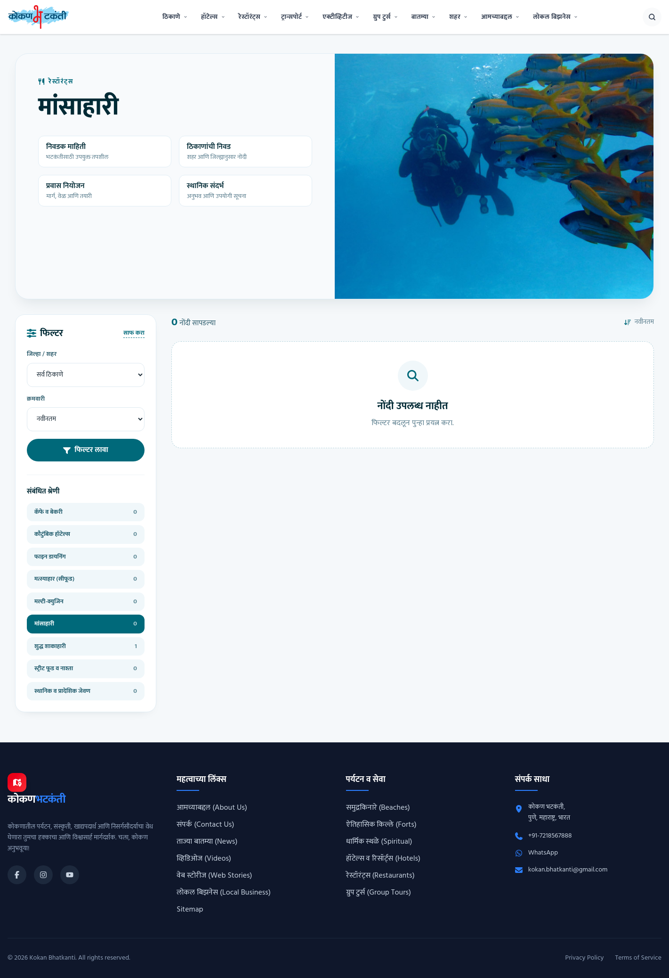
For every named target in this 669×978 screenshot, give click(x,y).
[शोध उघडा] (652, 17)
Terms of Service (638, 958)
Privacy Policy (584, 958)
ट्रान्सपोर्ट (295, 17)
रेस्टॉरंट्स (253, 17)
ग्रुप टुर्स (385, 17)
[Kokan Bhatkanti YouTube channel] (69, 874)
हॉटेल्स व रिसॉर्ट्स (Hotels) (383, 859)
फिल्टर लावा (85, 450)
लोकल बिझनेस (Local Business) (224, 893)
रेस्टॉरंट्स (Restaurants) (380, 876)
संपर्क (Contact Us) (205, 825)
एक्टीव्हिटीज (341, 17)
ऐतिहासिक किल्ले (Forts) (381, 825)
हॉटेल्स (213, 17)
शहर (458, 17)
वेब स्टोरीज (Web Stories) (214, 876)
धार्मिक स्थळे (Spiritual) (379, 842)
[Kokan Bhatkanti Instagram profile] (43, 874)
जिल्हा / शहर (42, 354)
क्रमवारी (36, 399)
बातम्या (423, 17)
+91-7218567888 (550, 836)
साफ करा (134, 333)
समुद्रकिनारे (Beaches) (378, 808)
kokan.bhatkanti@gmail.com (568, 870)
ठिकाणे (175, 17)
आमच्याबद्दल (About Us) (212, 808)
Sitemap (190, 910)
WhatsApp (543, 853)
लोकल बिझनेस (555, 17)
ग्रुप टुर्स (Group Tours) (378, 893)
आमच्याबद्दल (500, 17)
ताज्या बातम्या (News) (207, 842)
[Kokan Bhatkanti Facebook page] (17, 874)
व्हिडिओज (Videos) (204, 859)
